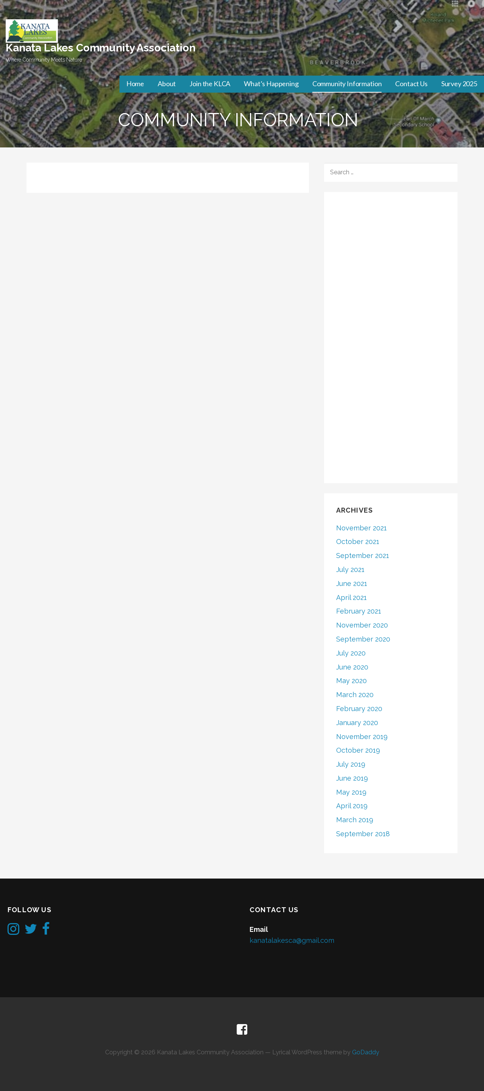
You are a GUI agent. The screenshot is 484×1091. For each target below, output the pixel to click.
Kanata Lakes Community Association (100, 48)
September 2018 (363, 834)
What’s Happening (271, 83)
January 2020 (357, 723)
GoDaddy (365, 1052)
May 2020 (351, 681)
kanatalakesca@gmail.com (292, 940)
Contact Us (411, 83)
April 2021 (351, 597)
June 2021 (351, 583)
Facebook (242, 1030)
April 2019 (352, 806)
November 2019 (362, 737)
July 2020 (351, 653)
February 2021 (358, 611)
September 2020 (363, 639)
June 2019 (352, 778)
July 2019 (350, 764)
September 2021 (362, 555)
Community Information (347, 83)
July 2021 (350, 569)
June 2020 (352, 667)
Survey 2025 (459, 83)
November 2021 (361, 528)
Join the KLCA (209, 83)
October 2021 (357, 542)
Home (135, 83)
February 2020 (359, 709)
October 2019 (358, 750)
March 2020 (355, 695)
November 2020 (362, 625)
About (167, 83)
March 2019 (354, 820)
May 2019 (351, 792)
